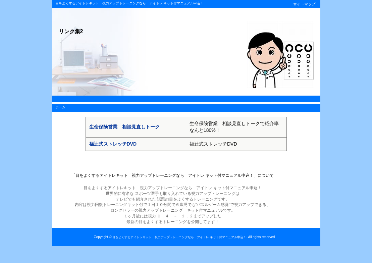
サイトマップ (304, 4)
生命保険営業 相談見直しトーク (124, 126)
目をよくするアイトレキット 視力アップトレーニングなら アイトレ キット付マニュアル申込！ (179, 237)
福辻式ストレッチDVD (113, 144)
